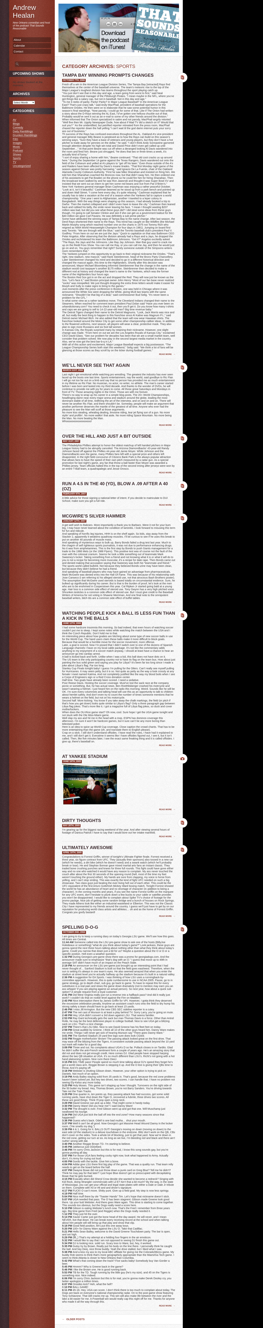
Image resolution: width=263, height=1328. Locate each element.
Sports (17, 158)
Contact (18, 51)
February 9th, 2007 (74, 493)
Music (16, 146)
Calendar (19, 45)
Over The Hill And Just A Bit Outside (106, 436)
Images (17, 142)
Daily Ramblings (23, 131)
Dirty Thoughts (81, 820)
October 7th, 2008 (74, 80)
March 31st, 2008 (73, 370)
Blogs (16, 123)
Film (15, 138)
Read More (165, 354)
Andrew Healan (24, 11)
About (17, 39)
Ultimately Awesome (87, 847)
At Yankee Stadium (84, 756)
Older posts (73, 1319)
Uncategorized (22, 165)
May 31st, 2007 (71, 441)
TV (14, 161)
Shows (17, 154)
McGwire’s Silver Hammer (94, 515)
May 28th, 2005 (71, 825)
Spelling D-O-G (80, 927)
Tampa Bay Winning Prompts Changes (108, 75)
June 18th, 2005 (72, 761)
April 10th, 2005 (72, 852)
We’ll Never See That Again (96, 365)
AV (14, 119)
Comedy (18, 127)
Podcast (18, 150)
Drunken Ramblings (25, 135)
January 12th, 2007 (74, 521)
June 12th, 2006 (72, 623)
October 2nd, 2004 (74, 932)
